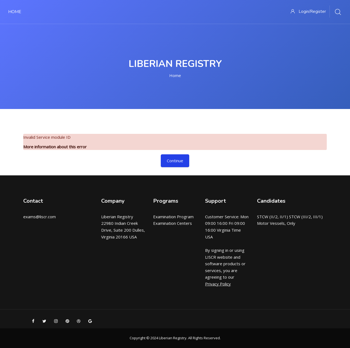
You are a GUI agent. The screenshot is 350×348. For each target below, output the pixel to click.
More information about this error (55, 146)
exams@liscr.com (39, 216)
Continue (175, 160)
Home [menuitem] (14, 12)
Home (175, 75)
